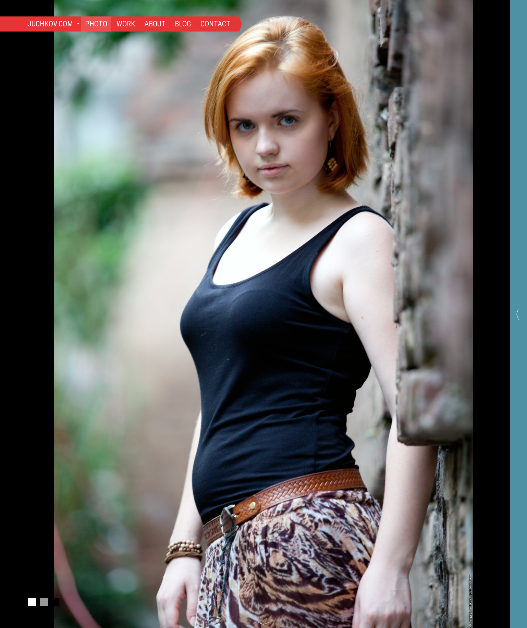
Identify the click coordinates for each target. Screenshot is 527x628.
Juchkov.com (50, 24)
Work (126, 24)
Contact (215, 24)
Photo (96, 24)
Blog (183, 24)
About (155, 24)
